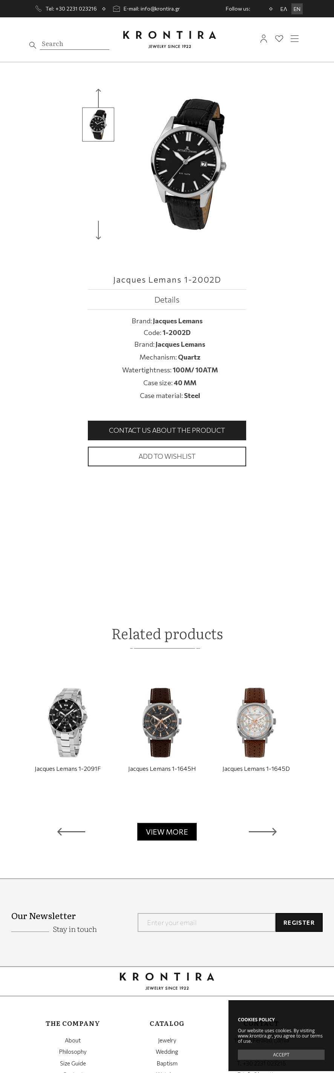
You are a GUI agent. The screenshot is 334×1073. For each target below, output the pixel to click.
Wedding (167, 1051)
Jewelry (167, 1040)
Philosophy (73, 1051)
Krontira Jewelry (169, 39)
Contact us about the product (167, 430)
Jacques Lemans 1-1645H (162, 768)
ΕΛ (283, 9)
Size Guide (73, 1063)
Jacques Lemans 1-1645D (256, 768)
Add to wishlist (167, 456)
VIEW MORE (167, 831)
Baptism (167, 1063)
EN (297, 9)
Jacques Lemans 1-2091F (68, 768)
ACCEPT (281, 1054)
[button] (71, 831)
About (73, 1040)
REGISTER (299, 922)
